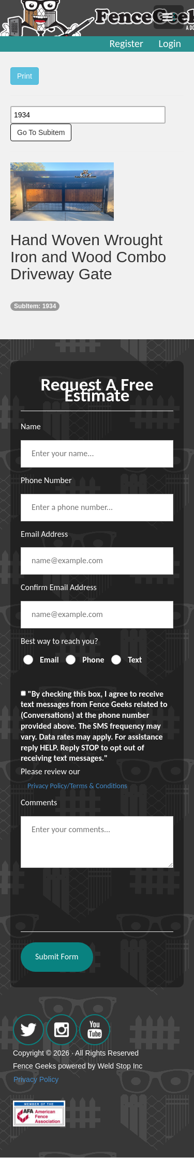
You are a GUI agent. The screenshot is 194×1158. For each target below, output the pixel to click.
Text (135, 660)
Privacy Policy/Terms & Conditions (77, 785)
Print (24, 76)
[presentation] (99, 896)
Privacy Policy (35, 1079)
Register (126, 43)
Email (49, 660)
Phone (93, 660)
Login (170, 43)
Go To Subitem (41, 132)
